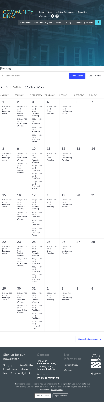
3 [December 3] (33, 102)
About (41, 12)
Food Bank (36, 124)
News (50, 12)
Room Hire (82, 12)
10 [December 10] (34, 148)
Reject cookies (60, 395)
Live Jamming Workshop (67, 112)
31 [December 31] (34, 288)
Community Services (84, 22)
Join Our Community (65, 12)
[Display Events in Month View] (98, 76)
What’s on (43, 16)
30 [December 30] (19, 288)
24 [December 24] (34, 242)
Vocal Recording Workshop (35, 113)
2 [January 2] (62, 288)
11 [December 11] (49, 148)
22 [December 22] (4, 242)
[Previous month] (1, 87)
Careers (68, 370)
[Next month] (7, 87)
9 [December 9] (18, 148)
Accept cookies (43, 395)
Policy (68, 22)
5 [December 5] (62, 102)
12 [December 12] (63, 148)
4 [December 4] (48, 102)
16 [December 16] (19, 195)
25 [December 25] (49, 242)
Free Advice (25, 22)
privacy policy (57, 389)
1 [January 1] (48, 288)
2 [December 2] (18, 102)
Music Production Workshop (21, 113)
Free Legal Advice (6, 112)
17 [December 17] (34, 195)
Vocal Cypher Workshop (22, 159)
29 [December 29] (4, 288)
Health (59, 22)
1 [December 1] (3, 102)
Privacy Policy (71, 365)
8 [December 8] (3, 148)
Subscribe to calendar (88, 339)
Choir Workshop (50, 112)
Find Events (77, 76)
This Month (17, 87)
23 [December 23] (19, 242)
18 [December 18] (49, 195)
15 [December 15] (4, 195)
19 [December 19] (63, 195)
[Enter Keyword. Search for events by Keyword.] (34, 76)
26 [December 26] (63, 242)
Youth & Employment (43, 22)
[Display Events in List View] (90, 76)
